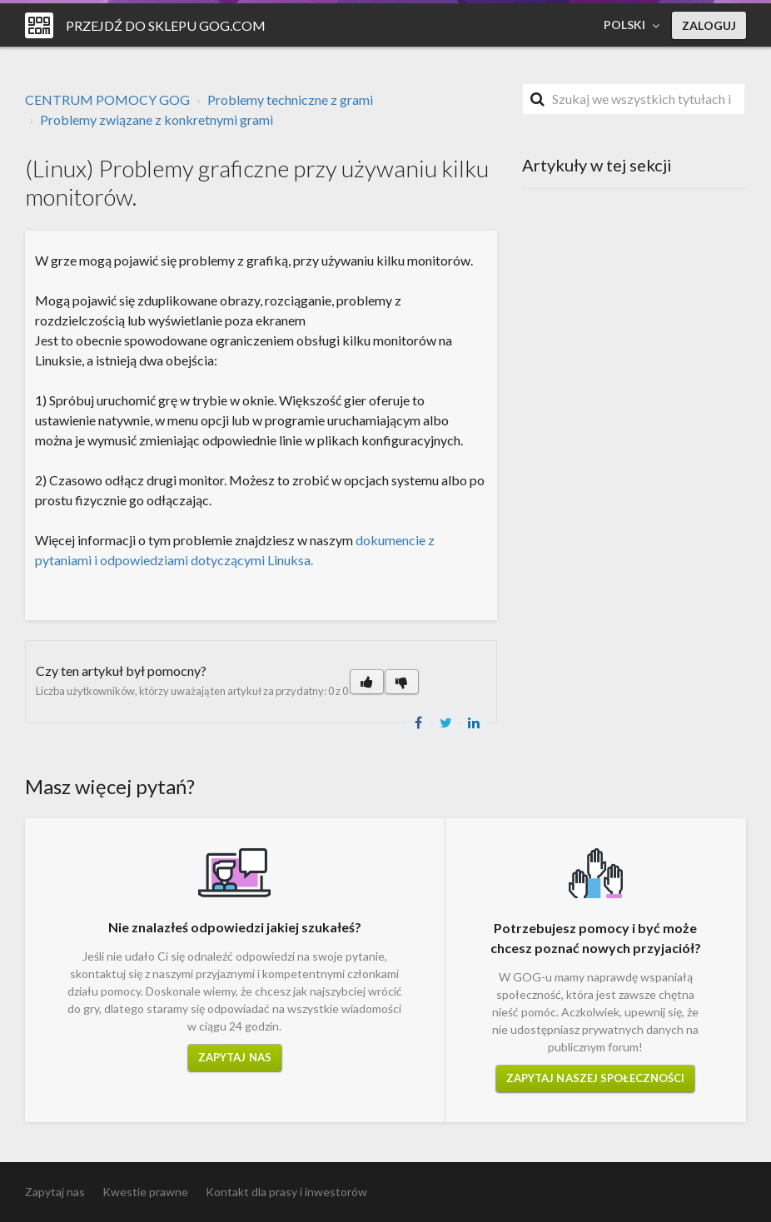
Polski (626, 24)
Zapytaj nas (234, 1057)
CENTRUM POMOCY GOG (107, 99)
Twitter (446, 722)
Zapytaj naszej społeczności (595, 1078)
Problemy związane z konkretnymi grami (156, 119)
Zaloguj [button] (709, 25)
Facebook (418, 722)
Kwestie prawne (145, 1192)
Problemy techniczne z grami (290, 99)
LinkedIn (473, 722)
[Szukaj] (633, 99)
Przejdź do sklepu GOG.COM (166, 25)
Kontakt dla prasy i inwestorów (286, 1192)
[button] (367, 681)
